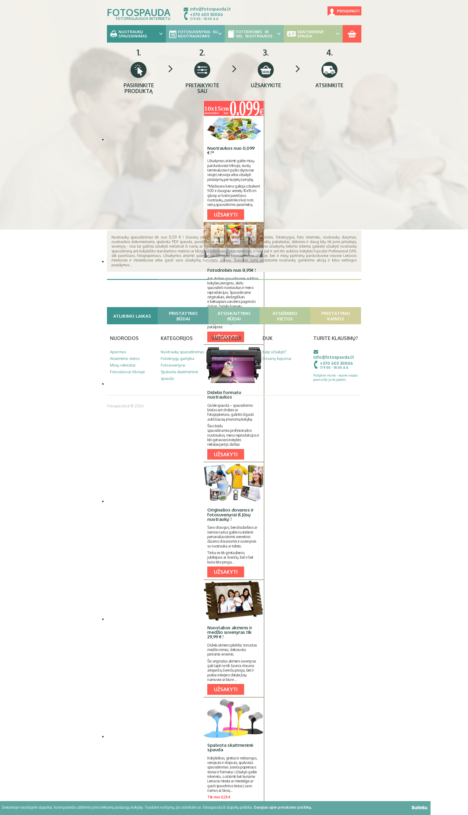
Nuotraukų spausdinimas (182, 351)
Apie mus (118, 351)
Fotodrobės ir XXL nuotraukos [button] (254, 33)
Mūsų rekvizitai (122, 365)
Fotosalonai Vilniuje (127, 371)
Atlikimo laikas (134, 316)
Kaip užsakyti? (274, 351)
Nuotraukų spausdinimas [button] (136, 33)
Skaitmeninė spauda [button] (313, 33)
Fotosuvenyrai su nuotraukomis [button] (195, 33)
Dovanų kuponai (277, 358)
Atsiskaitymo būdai (238, 315)
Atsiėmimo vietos (291, 315)
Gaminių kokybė (225, 365)
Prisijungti (348, 11)
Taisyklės (219, 358)
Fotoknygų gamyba (177, 358)
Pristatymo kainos (340, 315)
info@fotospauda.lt (210, 8)
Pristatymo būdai (188, 315)
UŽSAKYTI (225, 214)
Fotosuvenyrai (173, 365)
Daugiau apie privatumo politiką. (283, 807)
